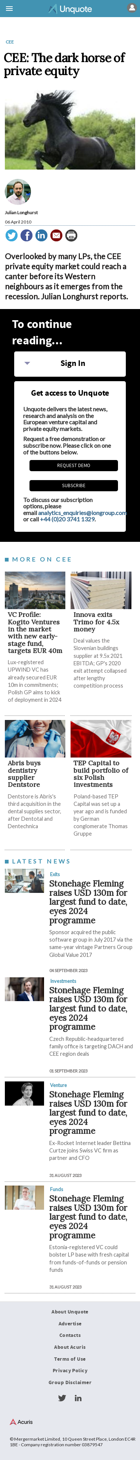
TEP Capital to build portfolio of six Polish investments (101, 774)
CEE (10, 42)
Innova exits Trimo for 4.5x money (96, 621)
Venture (58, 1085)
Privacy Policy (70, 1370)
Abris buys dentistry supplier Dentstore (24, 774)
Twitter (61, 1398)
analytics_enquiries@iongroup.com (82, 512)
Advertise (70, 1324)
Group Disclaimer (70, 1382)
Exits (55, 874)
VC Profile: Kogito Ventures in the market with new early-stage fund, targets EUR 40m (35, 632)
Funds (56, 1189)
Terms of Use (69, 1359)
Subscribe (73, 486)
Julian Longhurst (21, 212)
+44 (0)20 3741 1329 (67, 518)
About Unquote (70, 1312)
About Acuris (69, 1347)
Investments (63, 981)
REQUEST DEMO (73, 466)
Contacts (70, 1335)
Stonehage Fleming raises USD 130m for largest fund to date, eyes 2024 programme (88, 902)
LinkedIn (78, 1398)
